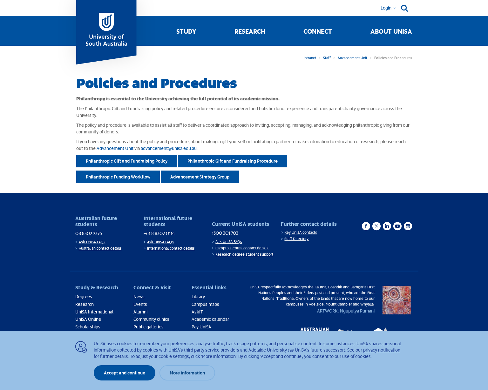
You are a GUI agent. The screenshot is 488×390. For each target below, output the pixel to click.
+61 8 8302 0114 (159, 233)
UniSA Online (88, 319)
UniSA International (94, 312)
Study (186, 31)
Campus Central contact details (241, 248)
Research (249, 31)
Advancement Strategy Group (199, 177)
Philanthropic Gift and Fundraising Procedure (232, 161)
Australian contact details (100, 248)
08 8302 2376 (88, 233)
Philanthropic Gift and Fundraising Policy (126, 161)
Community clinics (151, 319)
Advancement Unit (352, 57)
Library (198, 296)
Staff (327, 57)
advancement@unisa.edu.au (169, 148)
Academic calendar (210, 319)
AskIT (197, 312)
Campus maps (205, 304)
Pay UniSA (201, 327)
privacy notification (381, 350)
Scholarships (87, 327)
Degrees (83, 296)
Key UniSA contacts (300, 232)
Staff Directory (296, 238)
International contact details (171, 248)
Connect (317, 31)
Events (140, 304)
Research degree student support (244, 254)
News (139, 296)
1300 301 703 (225, 233)
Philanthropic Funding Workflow (118, 177)
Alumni (140, 312)
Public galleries (148, 327)
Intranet (310, 57)
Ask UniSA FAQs (92, 242)
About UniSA (391, 31)
